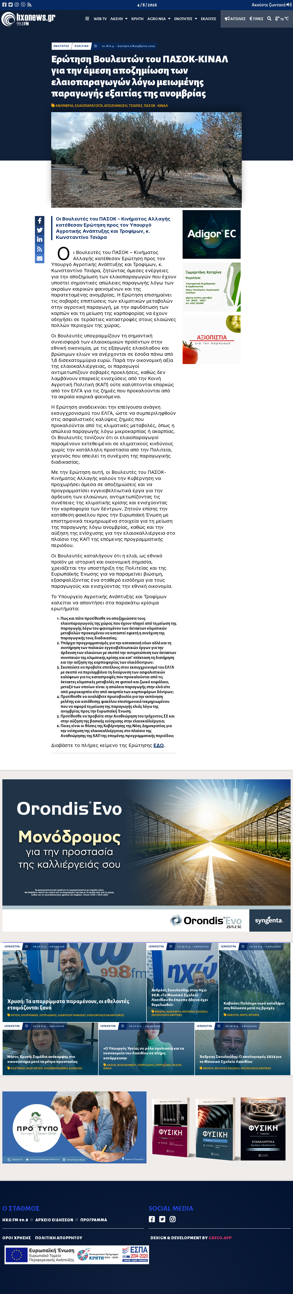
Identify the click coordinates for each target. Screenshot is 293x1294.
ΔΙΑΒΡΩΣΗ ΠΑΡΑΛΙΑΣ (72, 1015)
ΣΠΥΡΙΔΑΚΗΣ (48, 1015)
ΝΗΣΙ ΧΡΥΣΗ (34, 1068)
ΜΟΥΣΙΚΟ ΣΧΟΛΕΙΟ (195, 1011)
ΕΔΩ (159, 745)
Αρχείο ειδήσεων (54, 1220)
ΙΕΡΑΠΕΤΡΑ (12, 946)
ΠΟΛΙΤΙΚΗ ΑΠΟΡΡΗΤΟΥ (58, 1238)
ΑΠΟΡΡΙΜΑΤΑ (29, 1015)
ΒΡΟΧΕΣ (254, 1015)
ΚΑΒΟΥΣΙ (233, 1015)
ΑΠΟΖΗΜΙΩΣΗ (115, 106)
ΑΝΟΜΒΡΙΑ (64, 106)
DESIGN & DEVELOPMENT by (191, 1238)
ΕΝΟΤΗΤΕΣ (185, 19)
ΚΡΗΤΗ (137, 19)
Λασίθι (119, 19)
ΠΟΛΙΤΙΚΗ (82, 46)
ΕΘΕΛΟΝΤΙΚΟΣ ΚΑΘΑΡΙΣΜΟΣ (105, 1015)
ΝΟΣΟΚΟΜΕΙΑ (126, 1065)
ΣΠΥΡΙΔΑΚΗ (163, 1065)
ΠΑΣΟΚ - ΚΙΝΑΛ (156, 106)
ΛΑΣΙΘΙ (111, 1065)
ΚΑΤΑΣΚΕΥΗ (174, 1011)
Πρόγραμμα (93, 1220)
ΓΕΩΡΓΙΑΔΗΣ (145, 1065)
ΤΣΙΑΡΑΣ (135, 106)
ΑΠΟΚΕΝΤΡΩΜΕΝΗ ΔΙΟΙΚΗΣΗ (63, 1068)
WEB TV (100, 19)
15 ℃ (282, 19)
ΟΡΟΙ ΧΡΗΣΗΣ (16, 1238)
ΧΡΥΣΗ (15, 1015)
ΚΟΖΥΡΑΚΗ (18, 1068)
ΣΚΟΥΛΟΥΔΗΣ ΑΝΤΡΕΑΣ (166, 1015)
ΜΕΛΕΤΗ (160, 1011)
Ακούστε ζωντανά (272, 5)
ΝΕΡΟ (243, 1015)
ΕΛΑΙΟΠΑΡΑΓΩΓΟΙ (89, 106)
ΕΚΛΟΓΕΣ (208, 19)
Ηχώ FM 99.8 (15, 1220)
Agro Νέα (159, 19)
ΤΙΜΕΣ (257, 19)
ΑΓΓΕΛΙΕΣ (235, 19)
